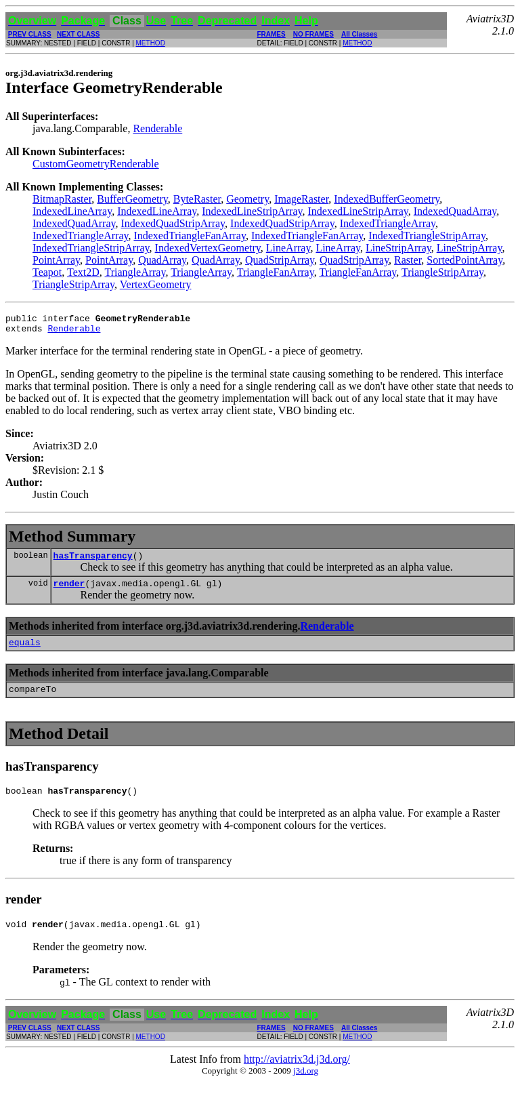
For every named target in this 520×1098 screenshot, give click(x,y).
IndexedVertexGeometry (208, 247)
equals (25, 652)
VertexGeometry (156, 284)
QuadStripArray (279, 260)
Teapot (47, 272)
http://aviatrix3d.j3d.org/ (297, 1075)
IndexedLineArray (72, 211)
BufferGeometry (132, 199)
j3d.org (305, 1087)
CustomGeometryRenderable (95, 163)
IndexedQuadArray (455, 211)
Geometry (247, 199)
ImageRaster (301, 199)
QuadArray (162, 260)
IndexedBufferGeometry (386, 199)
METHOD (150, 43)
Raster (407, 260)
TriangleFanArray (275, 272)
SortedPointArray (464, 260)
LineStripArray (398, 247)
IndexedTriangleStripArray (426, 235)
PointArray (56, 260)
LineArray (288, 247)
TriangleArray (135, 272)
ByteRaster (197, 199)
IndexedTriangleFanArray (189, 235)
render (69, 591)
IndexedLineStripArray (252, 211)
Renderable (157, 128)
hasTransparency (93, 561)
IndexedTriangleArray (387, 223)
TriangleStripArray (442, 272)
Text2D (83, 272)
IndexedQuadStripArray (173, 223)
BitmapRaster (61, 199)
